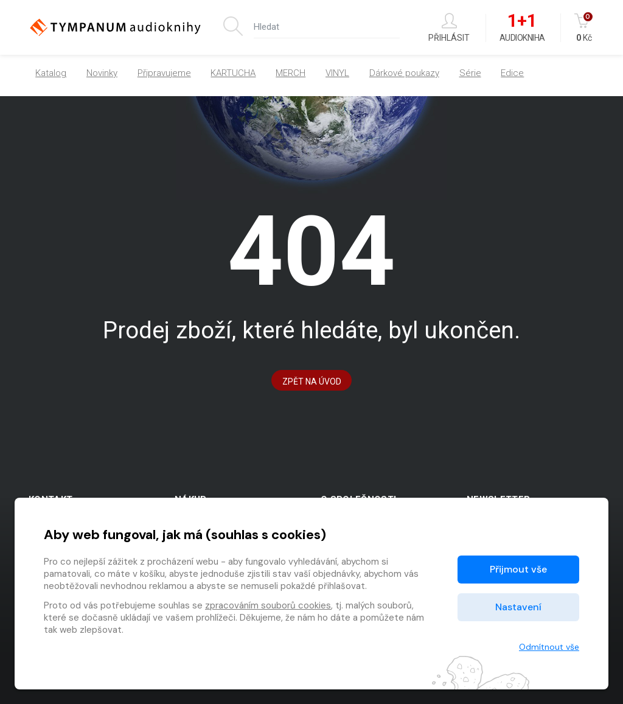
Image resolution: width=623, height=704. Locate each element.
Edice (512, 73)
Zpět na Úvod (311, 381)
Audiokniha (522, 28)
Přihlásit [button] (449, 27)
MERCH (290, 73)
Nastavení (518, 607)
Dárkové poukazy (404, 73)
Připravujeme (164, 73)
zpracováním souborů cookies (268, 605)
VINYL (337, 73)
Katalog (50, 73)
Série (470, 73)
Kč (584, 27)
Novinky (101, 73)
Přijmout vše (518, 569)
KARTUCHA (233, 73)
